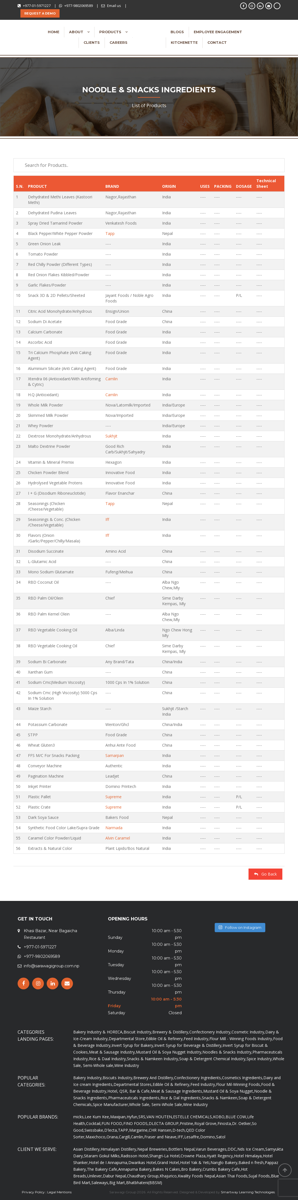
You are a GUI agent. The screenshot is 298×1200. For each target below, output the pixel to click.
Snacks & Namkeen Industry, (153, 1058)
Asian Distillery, (87, 1149)
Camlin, (137, 1136)
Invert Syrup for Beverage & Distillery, (188, 1045)
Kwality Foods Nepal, (197, 1176)
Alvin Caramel (117, 838)
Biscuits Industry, (118, 1077)
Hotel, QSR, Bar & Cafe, (129, 1091)
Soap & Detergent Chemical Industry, (213, 1058)
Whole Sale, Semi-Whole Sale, (156, 1104)
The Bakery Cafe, (102, 1169)
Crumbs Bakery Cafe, (222, 1169)
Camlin (111, 378)
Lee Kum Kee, (97, 1116)
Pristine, (187, 1123)
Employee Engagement (218, 32)
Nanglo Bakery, (224, 1162)
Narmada (113, 827)
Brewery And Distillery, (153, 1077)
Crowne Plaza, (194, 1155)
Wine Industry (126, 1065)
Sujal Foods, (260, 1176)
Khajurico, (169, 1176)
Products (110, 32)
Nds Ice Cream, (251, 1149)
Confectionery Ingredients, (198, 1077)
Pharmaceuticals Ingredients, (134, 1097)
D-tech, (179, 1130)
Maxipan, (118, 1116)
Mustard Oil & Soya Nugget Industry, (169, 1052)
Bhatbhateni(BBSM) (144, 1182)
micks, (79, 1116)
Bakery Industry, (88, 1077)
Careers (118, 42)
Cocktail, (93, 1123)
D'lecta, (111, 1130)
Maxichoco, (96, 1136)
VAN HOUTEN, (159, 1116)
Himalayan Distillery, (119, 1149)
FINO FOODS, (136, 1123)
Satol (220, 1136)
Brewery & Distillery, (170, 1032)
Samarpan (114, 755)
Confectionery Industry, (210, 1032)
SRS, (142, 1116)
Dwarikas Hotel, (142, 1162)
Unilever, (95, 1176)
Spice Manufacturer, (111, 1104)
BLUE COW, (236, 1116)
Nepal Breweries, (152, 1149)
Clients (92, 42)
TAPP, (123, 1130)
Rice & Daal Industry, (108, 1058)
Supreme (113, 796)
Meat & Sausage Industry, (112, 1052)
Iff (107, 519)
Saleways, (100, 1182)
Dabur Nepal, (115, 1176)
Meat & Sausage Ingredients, (177, 1091)
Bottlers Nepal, (182, 1149)
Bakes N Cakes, (167, 1169)
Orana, (113, 1136)
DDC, (232, 1149)
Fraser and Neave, (161, 1136)
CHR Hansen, (160, 1130)
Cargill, (125, 1136)
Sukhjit (111, 436)
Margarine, (139, 1130)
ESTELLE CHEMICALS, (193, 1116)
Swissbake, (94, 1130)
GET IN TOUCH (35, 919)
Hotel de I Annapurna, (108, 1162)
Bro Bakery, (192, 1169)
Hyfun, (132, 1116)
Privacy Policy (33, 1192)
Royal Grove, (205, 1123)
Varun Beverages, (212, 1149)
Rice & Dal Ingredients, (181, 1097)
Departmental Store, (127, 1038)
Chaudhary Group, (143, 1176)
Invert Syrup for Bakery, (133, 1045)
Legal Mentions (59, 1192)
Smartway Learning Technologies (248, 1192)
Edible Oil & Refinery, (165, 1038)
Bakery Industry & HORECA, (98, 1032)
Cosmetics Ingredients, (242, 1077)
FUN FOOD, (112, 1123)
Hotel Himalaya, (248, 1155)
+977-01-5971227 (37, 5)
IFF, (181, 1136)
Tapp (110, 233)
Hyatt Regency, (220, 1155)
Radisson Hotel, (135, 1155)
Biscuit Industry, (138, 1032)
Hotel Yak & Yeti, (195, 1162)
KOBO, (219, 1116)
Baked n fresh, (251, 1162)
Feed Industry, (196, 1038)
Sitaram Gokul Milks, (102, 1155)
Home (53, 32)
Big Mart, (117, 1182)
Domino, (208, 1136)
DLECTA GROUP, (164, 1123)
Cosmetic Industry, (248, 1032)
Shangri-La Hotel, (165, 1155)
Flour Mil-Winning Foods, (238, 1084)
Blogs (177, 32)
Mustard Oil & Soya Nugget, (228, 1091)
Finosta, (224, 1123)
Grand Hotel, (168, 1162)
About (76, 32)
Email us (114, 5)
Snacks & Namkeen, (220, 1097)
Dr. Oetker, (242, 1123)
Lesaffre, (192, 1136)
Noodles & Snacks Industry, (227, 1052)
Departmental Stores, (133, 1084)
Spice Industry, (260, 1058)
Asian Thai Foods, (232, 1176)
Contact (217, 42)
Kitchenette (184, 42)
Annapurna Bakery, (135, 1169)
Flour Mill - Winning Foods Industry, (241, 1038)
